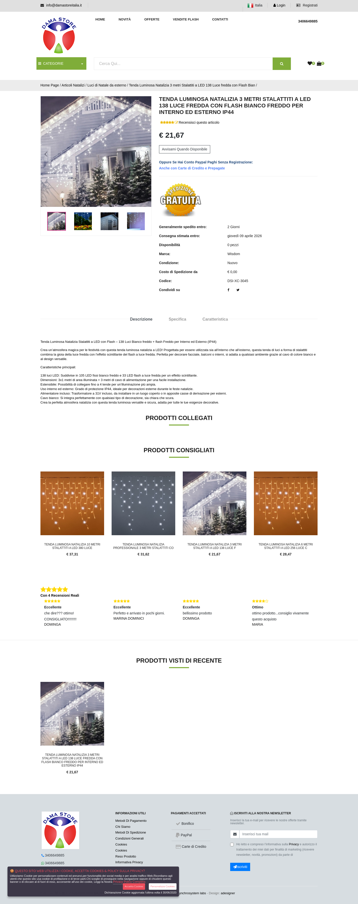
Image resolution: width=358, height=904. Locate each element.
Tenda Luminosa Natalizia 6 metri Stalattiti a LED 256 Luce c (286, 546)
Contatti (220, 19)
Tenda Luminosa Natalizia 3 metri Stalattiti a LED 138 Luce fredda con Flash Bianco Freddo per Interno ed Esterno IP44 (72, 760)
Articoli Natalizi (73, 85)
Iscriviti (240, 867)
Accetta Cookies (134, 886)
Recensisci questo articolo (199, 122)
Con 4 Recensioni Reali (59, 595)
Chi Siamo (122, 827)
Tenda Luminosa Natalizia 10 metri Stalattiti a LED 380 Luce (72, 546)
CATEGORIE (50, 63)
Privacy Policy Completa (129, 882)
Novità (125, 19)
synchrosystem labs (192, 893)
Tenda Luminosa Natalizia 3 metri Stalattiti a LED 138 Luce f (214, 546)
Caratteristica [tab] (215, 319)
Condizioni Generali (129, 838)
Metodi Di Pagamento (131, 821)
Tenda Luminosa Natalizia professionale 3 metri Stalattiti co (143, 546)
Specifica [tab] (177, 319)
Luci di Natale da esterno (106, 85)
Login (279, 5)
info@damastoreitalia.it (64, 5)
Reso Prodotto (125, 856)
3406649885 (54, 855)
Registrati (307, 5)
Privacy (294, 844)
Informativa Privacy (129, 862)
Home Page (49, 85)
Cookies (121, 844)
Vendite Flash (185, 19)
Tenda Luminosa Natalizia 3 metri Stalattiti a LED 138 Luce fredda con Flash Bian (192, 85)
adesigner (228, 893)
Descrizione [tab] (141, 319)
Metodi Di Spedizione (130, 832)
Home (100, 19)
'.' (41, 685)
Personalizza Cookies (163, 886)
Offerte (152, 19)
